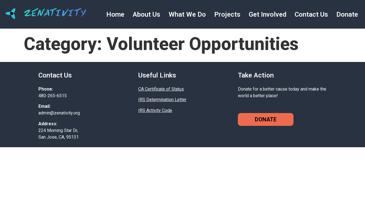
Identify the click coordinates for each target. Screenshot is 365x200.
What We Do (187, 14)
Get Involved (267, 14)
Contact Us (311, 14)
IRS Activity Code (155, 110)
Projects (227, 14)
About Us (146, 14)
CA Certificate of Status (161, 89)
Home (115, 14)
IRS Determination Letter (162, 99)
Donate (347, 14)
